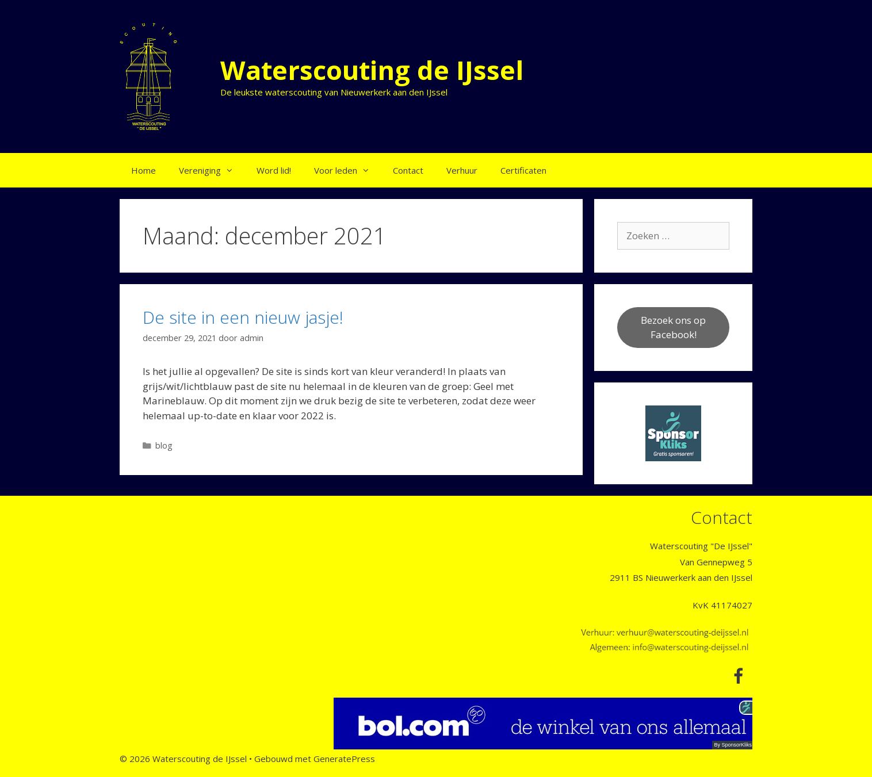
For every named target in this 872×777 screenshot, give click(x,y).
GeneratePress (344, 758)
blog (164, 445)
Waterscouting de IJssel (371, 69)
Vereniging (212, 170)
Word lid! (274, 170)
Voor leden (347, 170)
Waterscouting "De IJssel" (701, 546)
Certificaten (523, 170)
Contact (408, 170)
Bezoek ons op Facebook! (673, 327)
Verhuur (461, 170)
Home (143, 170)
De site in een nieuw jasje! (243, 317)
